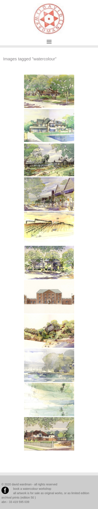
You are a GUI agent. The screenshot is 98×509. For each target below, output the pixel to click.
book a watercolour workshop (32, 488)
